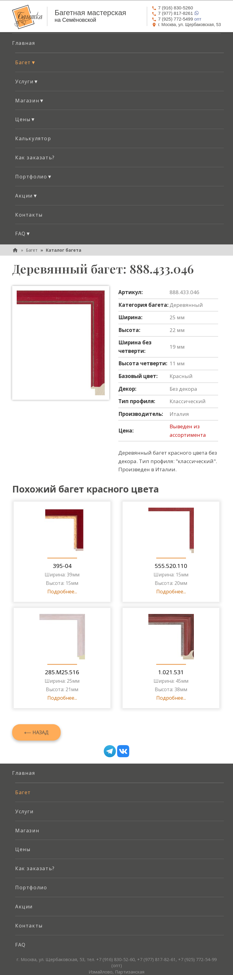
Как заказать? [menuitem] (35, 157)
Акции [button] (26, 195)
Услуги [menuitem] (24, 811)
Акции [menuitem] (24, 906)
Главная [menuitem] (23, 43)
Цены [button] (25, 119)
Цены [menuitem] (22, 849)
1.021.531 (171, 672)
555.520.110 (171, 566)
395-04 (62, 566)
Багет (32, 250)
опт (176, 19)
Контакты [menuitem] (29, 214)
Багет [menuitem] (23, 792)
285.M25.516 (62, 672)
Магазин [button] (30, 100)
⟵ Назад (36, 732)
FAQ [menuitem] (20, 944)
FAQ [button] (23, 233)
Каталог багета (63, 250)
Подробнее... (62, 591)
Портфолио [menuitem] (31, 887)
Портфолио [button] (33, 176)
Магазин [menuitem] (27, 830)
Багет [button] (25, 62)
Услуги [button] (27, 81)
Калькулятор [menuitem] (33, 138)
